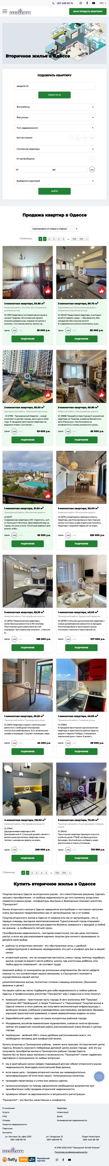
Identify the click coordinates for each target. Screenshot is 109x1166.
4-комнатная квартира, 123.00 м (24, 820)
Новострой (62, 1112)
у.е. (92, 169)
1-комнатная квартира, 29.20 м (24, 716)
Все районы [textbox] (23, 107)
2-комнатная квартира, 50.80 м (24, 303)
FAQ (4, 1116)
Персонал (7, 1128)
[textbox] (54, 181)
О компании (8, 1108)
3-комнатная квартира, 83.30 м (24, 612)
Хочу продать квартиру (88, 11)
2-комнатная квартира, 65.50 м (24, 407)
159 (81, 238)
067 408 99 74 (65, 3)
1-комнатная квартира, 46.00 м (78, 612)
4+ (92, 138)
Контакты (7, 1132)
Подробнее (27, 339)
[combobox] (54, 107)
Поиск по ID (54, 95)
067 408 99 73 (54, 1139)
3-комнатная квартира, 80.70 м (78, 303)
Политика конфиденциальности (70, 1152)
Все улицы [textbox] (22, 117)
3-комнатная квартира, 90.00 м (78, 508)
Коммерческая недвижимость (72, 1120)
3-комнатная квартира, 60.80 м (78, 407)
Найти (54, 191)
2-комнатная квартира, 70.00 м (78, 820)
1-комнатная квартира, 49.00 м (78, 716)
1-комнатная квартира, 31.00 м (24, 508)
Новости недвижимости (14, 1124)
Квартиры (62, 1108)
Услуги (5, 1112)
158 (74, 238)
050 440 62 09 (91, 1139)
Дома (59, 1116)
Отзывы (6, 1120)
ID (59, 416)
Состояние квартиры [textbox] (28, 149)
